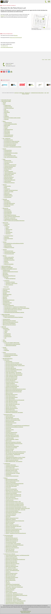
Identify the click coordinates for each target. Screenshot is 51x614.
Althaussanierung (8, 122)
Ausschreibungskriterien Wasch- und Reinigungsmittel (17, 555)
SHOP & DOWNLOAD (6, 266)
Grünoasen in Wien (10, 429)
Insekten (6, 225)
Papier (5, 113)
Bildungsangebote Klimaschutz (12, 480)
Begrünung (5, 273)
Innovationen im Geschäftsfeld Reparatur (14, 545)
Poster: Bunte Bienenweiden (12, 397)
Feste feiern (6, 163)
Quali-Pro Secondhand (10, 588)
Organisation (5, 328)
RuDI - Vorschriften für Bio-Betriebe (13, 585)
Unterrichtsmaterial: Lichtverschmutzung (14, 502)
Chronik (4, 341)
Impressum (21, 92)
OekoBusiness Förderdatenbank (13, 584)
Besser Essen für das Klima (11, 560)
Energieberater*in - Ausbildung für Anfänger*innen (15, 306)
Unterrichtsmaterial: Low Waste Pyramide (15, 504)
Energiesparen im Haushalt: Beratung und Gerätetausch (17, 425)
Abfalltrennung (7, 105)
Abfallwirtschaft (6, 270)
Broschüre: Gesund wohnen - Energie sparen (15, 365)
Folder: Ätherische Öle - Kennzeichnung (14, 373)
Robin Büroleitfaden (10, 589)
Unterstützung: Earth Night (11, 447)
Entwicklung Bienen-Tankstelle (12, 484)
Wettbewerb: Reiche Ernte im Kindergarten (15, 520)
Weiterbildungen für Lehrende (9, 320)
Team (4, 340)
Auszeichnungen (7, 336)
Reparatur (6, 119)
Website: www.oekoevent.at (12, 408)
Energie (4, 148)
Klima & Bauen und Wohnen (10, 215)
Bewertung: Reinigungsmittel (12, 566)
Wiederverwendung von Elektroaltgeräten (15, 603)
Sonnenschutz (7, 206)
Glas (5, 109)
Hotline (5, 349)
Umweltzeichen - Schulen (11, 596)
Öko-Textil (6, 286)
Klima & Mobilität (8, 212)
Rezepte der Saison (8, 178)
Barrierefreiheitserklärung (37, 92)
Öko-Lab (7, 581)
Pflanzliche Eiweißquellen (9, 179)
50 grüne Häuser (9, 536)
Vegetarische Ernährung (9, 182)
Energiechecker (9, 424)
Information (6, 360)
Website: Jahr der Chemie (11, 406)
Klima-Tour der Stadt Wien (11, 489)
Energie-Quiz (8, 428)
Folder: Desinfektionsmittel (11, 376)
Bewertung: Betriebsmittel (11, 562)
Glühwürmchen (9, 229)
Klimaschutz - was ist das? (9, 217)
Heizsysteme (7, 130)
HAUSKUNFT (8, 431)
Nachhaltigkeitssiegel (10, 578)
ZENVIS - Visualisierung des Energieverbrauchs (16, 533)
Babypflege (6, 200)
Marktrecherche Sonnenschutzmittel (13, 391)
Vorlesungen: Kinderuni (11, 515)
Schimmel (6, 262)
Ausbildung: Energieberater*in (12, 466)
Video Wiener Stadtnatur (11, 513)
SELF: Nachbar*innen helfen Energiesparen (15, 453)
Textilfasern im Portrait (9, 247)
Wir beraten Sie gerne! (6, 99)
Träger (5, 332)
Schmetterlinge (9, 232)
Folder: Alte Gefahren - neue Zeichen (13, 372)
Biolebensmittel (7, 160)
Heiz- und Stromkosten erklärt (10, 157)
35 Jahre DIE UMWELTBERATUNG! (11, 342)
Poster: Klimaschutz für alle (11, 402)
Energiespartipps (8, 150)
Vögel (5, 239)
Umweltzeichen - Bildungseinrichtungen (14, 594)
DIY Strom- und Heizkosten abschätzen (12, 146)
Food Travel (8, 487)
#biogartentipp (7, 186)
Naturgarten (7, 193)
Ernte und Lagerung (8, 162)
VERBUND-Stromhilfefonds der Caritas (14, 458)
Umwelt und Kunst (9, 500)
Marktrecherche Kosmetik (11, 387)
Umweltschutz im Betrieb (9, 553)
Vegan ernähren (7, 181)
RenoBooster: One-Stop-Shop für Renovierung (16, 451)
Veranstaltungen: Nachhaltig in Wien (13, 512)
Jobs (48, 92)
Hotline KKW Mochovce (11, 433)
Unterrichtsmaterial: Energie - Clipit (13, 501)
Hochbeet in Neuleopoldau (11, 432)
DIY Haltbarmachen (8, 139)
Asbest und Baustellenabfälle (10, 124)
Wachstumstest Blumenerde (12, 551)
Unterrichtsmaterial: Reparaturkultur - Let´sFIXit (16, 507)
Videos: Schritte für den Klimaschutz (12, 216)
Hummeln (8, 231)
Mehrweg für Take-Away (11, 574)
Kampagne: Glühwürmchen (11, 378)
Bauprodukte (7, 125)
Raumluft (5, 297)
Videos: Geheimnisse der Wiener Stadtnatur (13, 317)
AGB (45, 92)
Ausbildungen (7, 463)
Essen (4, 159)
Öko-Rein (6, 277)
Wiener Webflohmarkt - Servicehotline (14, 461)
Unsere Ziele (7, 329)
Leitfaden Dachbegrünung (11, 384)
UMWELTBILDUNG (5, 314)
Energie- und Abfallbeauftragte (12, 570)
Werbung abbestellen (8, 264)
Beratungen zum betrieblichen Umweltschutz (15, 559)
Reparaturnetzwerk (10, 449)
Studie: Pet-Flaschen (10, 549)
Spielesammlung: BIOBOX (11, 493)
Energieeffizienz (6, 291)
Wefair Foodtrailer (10, 523)
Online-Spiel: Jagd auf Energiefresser (13, 491)
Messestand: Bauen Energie (11, 394)
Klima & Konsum (7, 211)
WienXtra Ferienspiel (10, 522)
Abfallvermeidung (8, 106)
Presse (23, 93)
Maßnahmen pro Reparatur (11, 546)
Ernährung (5, 290)
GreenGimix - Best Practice (11, 283)
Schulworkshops (6, 319)
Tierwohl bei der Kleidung (9, 252)
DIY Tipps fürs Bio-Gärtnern (10, 144)
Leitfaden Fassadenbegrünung (12, 386)
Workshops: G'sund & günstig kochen (14, 529)
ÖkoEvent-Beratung (10, 444)
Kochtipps (6, 170)
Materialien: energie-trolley (11, 470)
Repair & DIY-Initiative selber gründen (12, 117)
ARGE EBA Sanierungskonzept (12, 418)
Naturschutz (5, 222)
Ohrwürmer (8, 233)
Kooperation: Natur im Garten (12, 382)
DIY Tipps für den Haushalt (10, 145)
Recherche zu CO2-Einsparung (12, 547)
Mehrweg (6, 110)
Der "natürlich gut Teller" (11, 567)
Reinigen (6, 261)
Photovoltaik (7, 132)
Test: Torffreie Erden (10, 550)
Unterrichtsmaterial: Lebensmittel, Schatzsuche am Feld (18, 508)
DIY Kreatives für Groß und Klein (11, 142)
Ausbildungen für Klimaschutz (10, 219)
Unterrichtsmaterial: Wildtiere (12, 511)
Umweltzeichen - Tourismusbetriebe (13, 599)
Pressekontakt (7, 356)
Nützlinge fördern (8, 194)
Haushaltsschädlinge (8, 258)
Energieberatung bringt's (11, 422)
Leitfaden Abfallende (10, 383)
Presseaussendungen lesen (10, 353)
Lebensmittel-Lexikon (9, 174)
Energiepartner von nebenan (12, 471)
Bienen (7, 228)
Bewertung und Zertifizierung (9, 275)
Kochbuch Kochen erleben (11, 379)
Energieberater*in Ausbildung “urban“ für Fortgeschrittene (16, 308)
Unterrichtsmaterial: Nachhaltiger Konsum (15, 505)
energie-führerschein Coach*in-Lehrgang (13, 309)
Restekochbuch (9, 591)
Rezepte (2, 15)
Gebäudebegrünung (8, 129)
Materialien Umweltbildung (9, 315)
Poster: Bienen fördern (10, 395)
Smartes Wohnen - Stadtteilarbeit (13, 454)
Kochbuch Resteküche (10, 380)
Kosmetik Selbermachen (9, 203)
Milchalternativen (8, 175)
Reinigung (5, 298)
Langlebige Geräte (10, 438)
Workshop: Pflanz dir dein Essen (12, 531)
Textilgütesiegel (7, 244)
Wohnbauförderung (8, 136)
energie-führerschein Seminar (10, 311)
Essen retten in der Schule (11, 486)
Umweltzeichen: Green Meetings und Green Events (16, 595)
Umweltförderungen (7, 302)
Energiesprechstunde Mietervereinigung (14, 427)
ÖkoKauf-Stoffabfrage (10, 278)
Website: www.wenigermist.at (12, 518)
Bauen (4, 121)
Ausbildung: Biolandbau (11, 464)
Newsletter (6, 350)
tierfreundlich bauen (8, 238)
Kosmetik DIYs (7, 202)
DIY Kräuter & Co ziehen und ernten (11, 141)
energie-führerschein (10, 467)
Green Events (6, 295)
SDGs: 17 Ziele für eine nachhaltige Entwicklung (14, 220)
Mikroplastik (7, 112)
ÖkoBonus (8, 582)
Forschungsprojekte (8, 535)
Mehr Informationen (25, 612)
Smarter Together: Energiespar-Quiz (13, 496)
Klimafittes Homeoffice (9, 260)
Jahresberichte (7, 335)
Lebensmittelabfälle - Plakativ (12, 439)
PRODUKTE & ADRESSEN (7, 267)
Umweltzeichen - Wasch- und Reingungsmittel (15, 600)
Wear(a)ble (8, 516)
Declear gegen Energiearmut (12, 539)
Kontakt (27, 93)
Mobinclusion (8, 440)
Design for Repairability (11, 482)
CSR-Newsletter (6, 288)
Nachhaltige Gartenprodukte (12, 577)
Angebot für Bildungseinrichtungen (10, 271)
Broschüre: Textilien (10, 366)
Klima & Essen (7, 209)
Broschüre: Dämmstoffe (11, 368)
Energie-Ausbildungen (9, 305)
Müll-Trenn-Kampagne (10, 576)
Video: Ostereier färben (11, 405)
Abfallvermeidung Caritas (11, 556)
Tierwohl (5, 249)
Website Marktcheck (10, 409)
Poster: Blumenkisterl (10, 398)
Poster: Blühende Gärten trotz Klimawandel (15, 400)
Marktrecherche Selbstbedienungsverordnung (16, 389)
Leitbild (6, 331)
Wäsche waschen (8, 246)
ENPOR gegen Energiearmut (12, 540)
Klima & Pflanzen (8, 213)
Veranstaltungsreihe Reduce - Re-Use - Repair (15, 457)
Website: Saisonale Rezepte (12, 411)
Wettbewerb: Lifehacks (11, 519)
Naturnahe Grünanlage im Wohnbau (13, 442)
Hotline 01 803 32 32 (10, 415)
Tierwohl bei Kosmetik (9, 253)
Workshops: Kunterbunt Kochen (12, 530)
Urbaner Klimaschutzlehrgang (12, 476)
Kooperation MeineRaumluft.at (12, 436)
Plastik (5, 115)
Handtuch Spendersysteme (11, 573)
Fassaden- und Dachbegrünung (11, 190)
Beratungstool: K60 (10, 421)
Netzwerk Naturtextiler (11, 580)
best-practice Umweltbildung (9, 323)
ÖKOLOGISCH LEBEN (6, 101)
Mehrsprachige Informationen (9, 324)
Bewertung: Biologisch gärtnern (12, 563)
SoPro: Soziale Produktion (11, 592)
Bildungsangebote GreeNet (11, 479)
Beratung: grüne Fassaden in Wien (13, 420)
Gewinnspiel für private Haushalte (13, 344)
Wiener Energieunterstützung (12, 460)
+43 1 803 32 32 (4, 45)
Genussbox (8, 571)
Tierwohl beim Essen (8, 251)
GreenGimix (6, 280)
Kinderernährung (7, 168)
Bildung (6, 478)
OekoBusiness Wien (7, 294)
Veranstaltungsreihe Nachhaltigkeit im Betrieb (14, 312)
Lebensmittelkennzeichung (10, 173)
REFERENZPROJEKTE (7, 358)
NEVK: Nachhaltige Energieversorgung (14, 443)
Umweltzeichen (6, 301)
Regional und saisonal (9, 177)
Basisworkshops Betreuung (11, 558)
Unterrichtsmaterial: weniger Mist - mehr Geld (15, 509)
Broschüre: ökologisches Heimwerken (14, 364)
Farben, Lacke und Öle (9, 257)
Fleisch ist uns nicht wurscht (16, 37)
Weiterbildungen (6, 304)
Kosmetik (5, 199)
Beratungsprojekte (8, 414)
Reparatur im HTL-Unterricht (12, 490)
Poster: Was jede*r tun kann (11, 401)
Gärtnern (5, 184)
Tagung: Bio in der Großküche (12, 498)
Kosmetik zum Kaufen (9, 204)
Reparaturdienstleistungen (8, 300)
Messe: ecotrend (9, 393)
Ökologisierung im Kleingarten (12, 446)
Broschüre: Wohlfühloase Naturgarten (14, 369)
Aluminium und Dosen (9, 108)
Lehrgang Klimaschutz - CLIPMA (13, 473)
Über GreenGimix (9, 284)
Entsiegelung (7, 188)
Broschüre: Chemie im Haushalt (12, 362)
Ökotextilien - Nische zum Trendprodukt (14, 587)
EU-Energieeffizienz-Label (10, 155)
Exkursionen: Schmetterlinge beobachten (14, 483)
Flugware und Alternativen (10, 166)
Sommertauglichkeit (8, 135)
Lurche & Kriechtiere (8, 235)
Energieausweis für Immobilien (11, 153)
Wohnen (4, 255)
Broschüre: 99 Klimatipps (11, 371)
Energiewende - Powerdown (12, 569)
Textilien (4, 242)
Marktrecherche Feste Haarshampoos (14, 390)
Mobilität (5, 293)
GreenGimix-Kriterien (10, 282)
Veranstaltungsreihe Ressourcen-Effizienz (15, 602)
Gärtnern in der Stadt (8, 191)
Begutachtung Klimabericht (12, 538)
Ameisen (7, 226)
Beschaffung (5, 274)
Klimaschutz (5, 208)
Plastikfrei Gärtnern (8, 195)
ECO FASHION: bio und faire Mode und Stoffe (14, 243)
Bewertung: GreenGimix (11, 565)
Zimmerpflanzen (7, 197)
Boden (5, 187)
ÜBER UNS (3, 326)
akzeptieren (25, 609)
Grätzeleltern (8, 474)
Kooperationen (7, 333)
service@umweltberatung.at (7, 47)
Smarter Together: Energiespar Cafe (13, 494)
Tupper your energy (10, 455)
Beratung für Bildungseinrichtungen (10, 322)
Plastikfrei (6, 116)
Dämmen (6, 126)
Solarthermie (7, 133)
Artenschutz (7, 224)
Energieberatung (7, 151)
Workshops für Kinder (10, 527)
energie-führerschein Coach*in (12, 469)
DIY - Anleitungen (6, 138)
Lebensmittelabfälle (8, 171)
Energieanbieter (7, 154)
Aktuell (4, 102)
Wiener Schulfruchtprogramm (12, 524)
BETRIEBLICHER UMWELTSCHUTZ (9, 268)
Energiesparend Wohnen (11, 542)
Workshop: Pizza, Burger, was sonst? (13, 526)
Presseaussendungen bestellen (11, 355)
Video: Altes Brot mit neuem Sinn (13, 404)
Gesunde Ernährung (8, 167)
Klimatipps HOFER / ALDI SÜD (12, 435)
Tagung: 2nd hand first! (10, 497)
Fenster (5, 128)
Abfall (4, 104)
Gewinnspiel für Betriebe (11, 345)
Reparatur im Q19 (9, 450)
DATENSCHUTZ (27, 92)
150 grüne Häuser (9, 417)
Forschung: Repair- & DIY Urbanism (13, 543)
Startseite (16, 92)
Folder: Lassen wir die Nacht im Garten (14, 375)
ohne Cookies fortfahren (25, 611)
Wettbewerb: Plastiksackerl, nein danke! (14, 412)
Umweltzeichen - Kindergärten (12, 598)
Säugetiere (6, 237)
